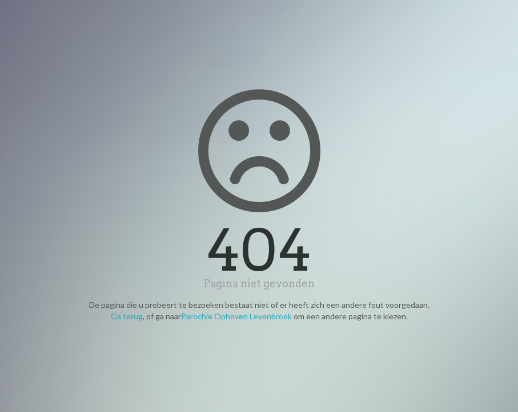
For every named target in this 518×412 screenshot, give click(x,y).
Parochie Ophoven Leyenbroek (236, 316)
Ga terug (127, 316)
